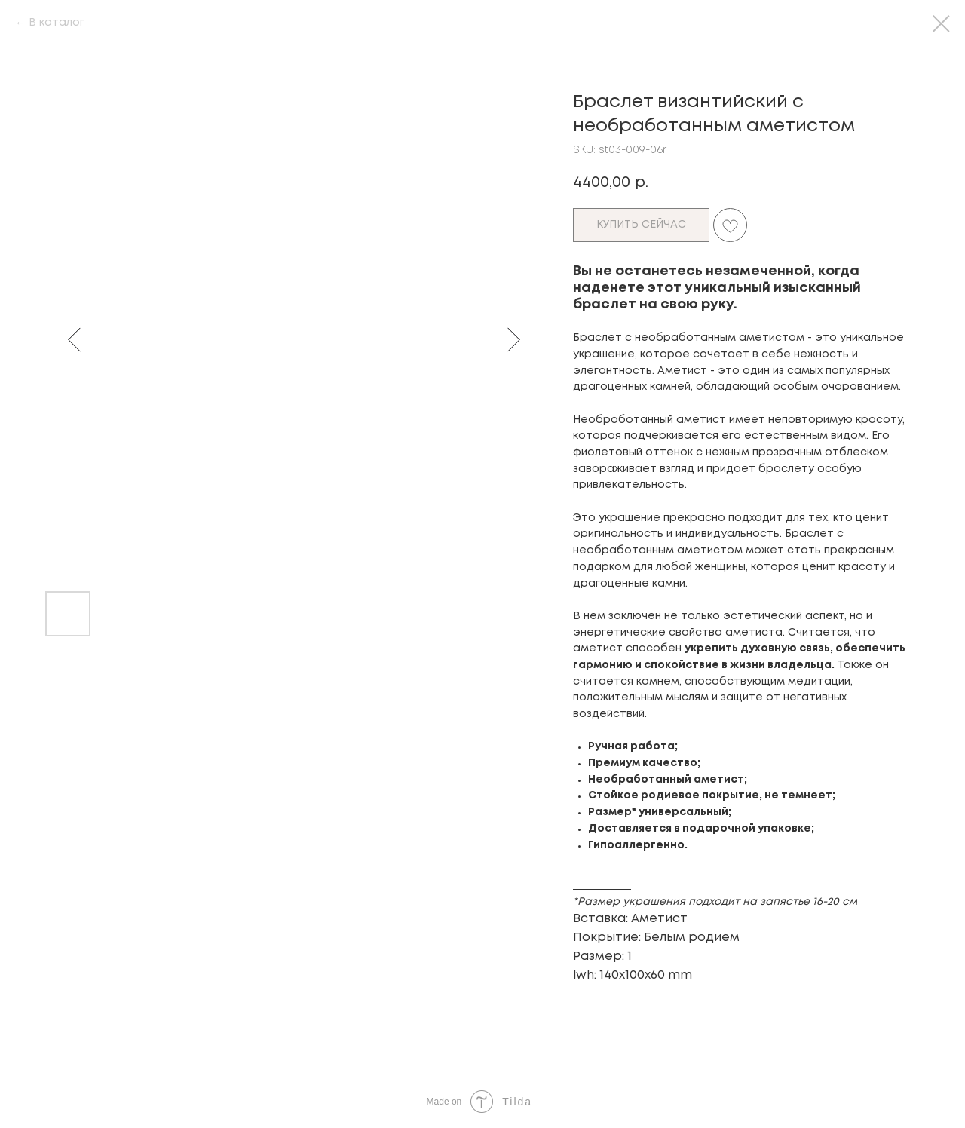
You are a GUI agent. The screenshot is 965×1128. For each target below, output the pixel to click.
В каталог (56, 22)
